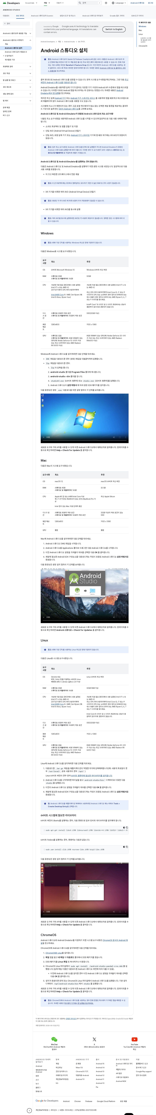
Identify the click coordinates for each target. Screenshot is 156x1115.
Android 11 (100, 1079)
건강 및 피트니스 (62, 1071)
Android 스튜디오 (137, 3)
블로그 (38, 1087)
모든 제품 (123, 1101)
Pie (97, 1087)
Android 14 (100, 1067)
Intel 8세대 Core (57, 295)
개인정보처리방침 (62, 1079)
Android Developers (48, 42)
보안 (37, 1076)
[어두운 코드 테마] (124, 827)
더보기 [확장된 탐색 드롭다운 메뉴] (59, 3)
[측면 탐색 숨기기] (29, 1110)
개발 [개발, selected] (45, 3)
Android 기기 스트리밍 (80, 135)
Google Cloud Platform (106, 1101)
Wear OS (79, 1067)
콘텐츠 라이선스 (71, 1019)
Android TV (80, 1079)
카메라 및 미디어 (62, 1075)
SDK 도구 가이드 (137, 16)
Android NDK (121, 1081)
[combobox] (90, 3)
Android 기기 (60, 98)
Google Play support (143, 1071)
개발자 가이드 (121, 1069)
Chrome (77, 1101)
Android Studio (11, 10)
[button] (14, 33)
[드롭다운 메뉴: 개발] (50, 3)
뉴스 (37, 1084)
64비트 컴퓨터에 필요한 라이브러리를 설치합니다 (91, 776)
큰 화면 (78, 1064)
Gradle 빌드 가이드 (117, 16)
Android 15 (100, 1064)
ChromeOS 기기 (82, 1071)
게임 (57, 1064)
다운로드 (6, 16)
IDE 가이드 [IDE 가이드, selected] (20, 16)
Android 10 (100, 1083)
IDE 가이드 (81, 42)
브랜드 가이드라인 (66, 1110)
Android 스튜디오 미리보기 (92, 16)
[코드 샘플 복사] (127, 827)
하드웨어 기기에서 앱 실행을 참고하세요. (79, 1003)
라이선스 (54, 1110)
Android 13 (100, 1071)
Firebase (88, 1101)
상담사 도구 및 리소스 (68, 16)
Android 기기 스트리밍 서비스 (82, 98)
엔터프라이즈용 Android (41, 1071)
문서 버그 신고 (141, 1067)
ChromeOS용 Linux (54, 953)
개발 (59, 42)
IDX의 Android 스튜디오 (68, 109)
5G (57, 1083)
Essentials (29, 3)
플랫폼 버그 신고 (142, 1064)
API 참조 (119, 1073)
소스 (37, 1080)
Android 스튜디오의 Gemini (42, 16)
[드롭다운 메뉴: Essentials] (37, 3)
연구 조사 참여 (141, 1075)
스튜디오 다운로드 (122, 1077)
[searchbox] (16, 23)
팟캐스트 (39, 1091)
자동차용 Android (82, 1075)
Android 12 (100, 1075)
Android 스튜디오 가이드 (124, 1065)
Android (39, 1066)
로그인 (150, 3)
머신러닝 (59, 1067)
